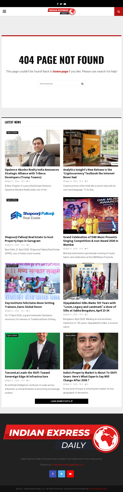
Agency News (12, 132)
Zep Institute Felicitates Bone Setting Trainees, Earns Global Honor (29, 305)
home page (60, 71)
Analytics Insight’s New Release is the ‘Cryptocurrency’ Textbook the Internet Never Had (89, 173)
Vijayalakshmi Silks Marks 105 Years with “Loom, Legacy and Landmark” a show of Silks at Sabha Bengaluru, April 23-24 (89, 307)
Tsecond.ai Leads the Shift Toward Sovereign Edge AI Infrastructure (27, 374)
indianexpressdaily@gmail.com (67, 464)
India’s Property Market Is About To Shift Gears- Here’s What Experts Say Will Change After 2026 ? (90, 376)
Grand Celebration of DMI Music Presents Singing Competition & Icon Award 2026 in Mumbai (90, 241)
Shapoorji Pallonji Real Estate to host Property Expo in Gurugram (29, 239)
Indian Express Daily (98, 489)
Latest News (13, 122)
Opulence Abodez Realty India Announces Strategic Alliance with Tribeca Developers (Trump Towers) (32, 173)
